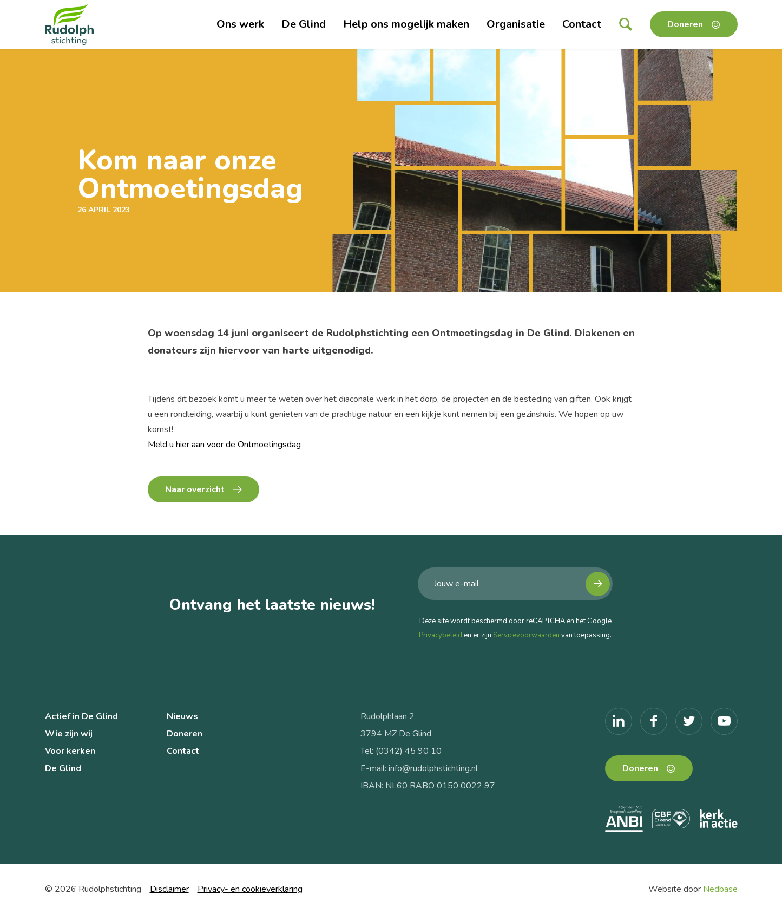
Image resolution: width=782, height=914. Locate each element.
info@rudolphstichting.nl (433, 768)
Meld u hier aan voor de (191, 445)
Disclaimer (169, 889)
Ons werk (240, 24)
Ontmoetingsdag (268, 445)
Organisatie (516, 24)
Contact (581, 24)
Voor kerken (70, 751)
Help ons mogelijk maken (406, 24)
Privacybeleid (440, 635)
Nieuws (182, 716)
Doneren (685, 24)
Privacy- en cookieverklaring (250, 889)
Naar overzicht (195, 489)
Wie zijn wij (69, 734)
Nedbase (720, 889)
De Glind (303, 24)
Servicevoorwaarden (526, 635)
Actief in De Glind (81, 716)
